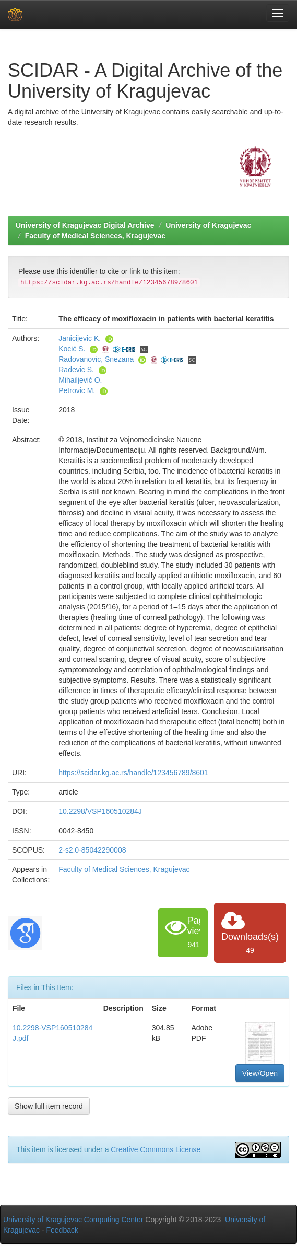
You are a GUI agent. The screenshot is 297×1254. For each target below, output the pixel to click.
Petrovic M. (76, 390)
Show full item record (49, 1106)
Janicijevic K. (79, 338)
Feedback (62, 1230)
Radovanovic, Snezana (96, 359)
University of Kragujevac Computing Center (73, 1219)
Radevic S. (76, 369)
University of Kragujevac (208, 225)
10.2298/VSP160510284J (100, 811)
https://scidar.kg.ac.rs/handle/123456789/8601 (133, 772)
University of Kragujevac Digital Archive (85, 225)
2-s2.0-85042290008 (92, 850)
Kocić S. (71, 348)
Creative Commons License (155, 1149)
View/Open (260, 1073)
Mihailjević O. (80, 380)
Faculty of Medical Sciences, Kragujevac (95, 236)
